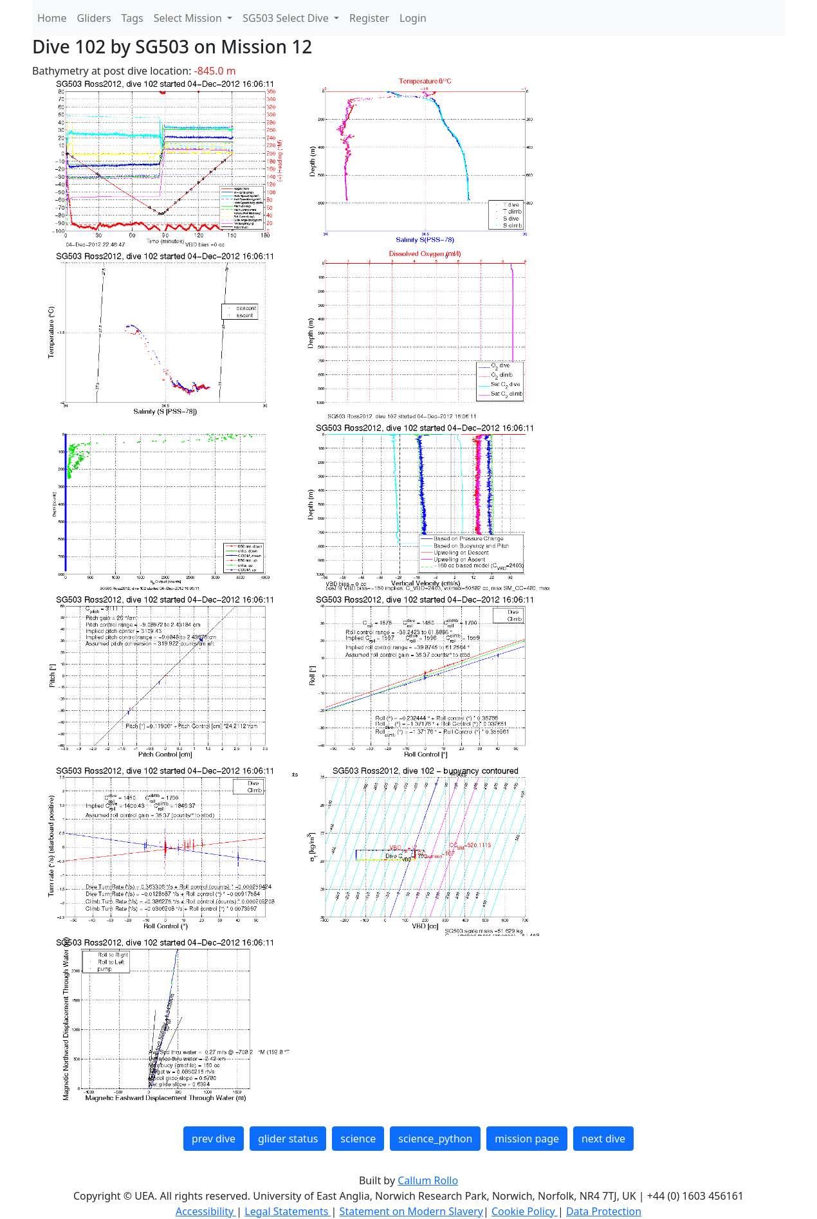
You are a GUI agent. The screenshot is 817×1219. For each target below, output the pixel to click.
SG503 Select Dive (287, 18)
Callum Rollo (428, 1180)
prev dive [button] (213, 1139)
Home (52, 18)
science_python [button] (435, 1139)
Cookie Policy (524, 1211)
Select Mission (189, 18)
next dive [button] (603, 1139)
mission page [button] (527, 1139)
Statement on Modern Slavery (411, 1211)
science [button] (358, 1139)
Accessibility (206, 1211)
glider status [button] (288, 1139)
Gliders (94, 18)
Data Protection (603, 1211)
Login (413, 18)
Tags (132, 18)
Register (369, 18)
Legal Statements (287, 1211)
